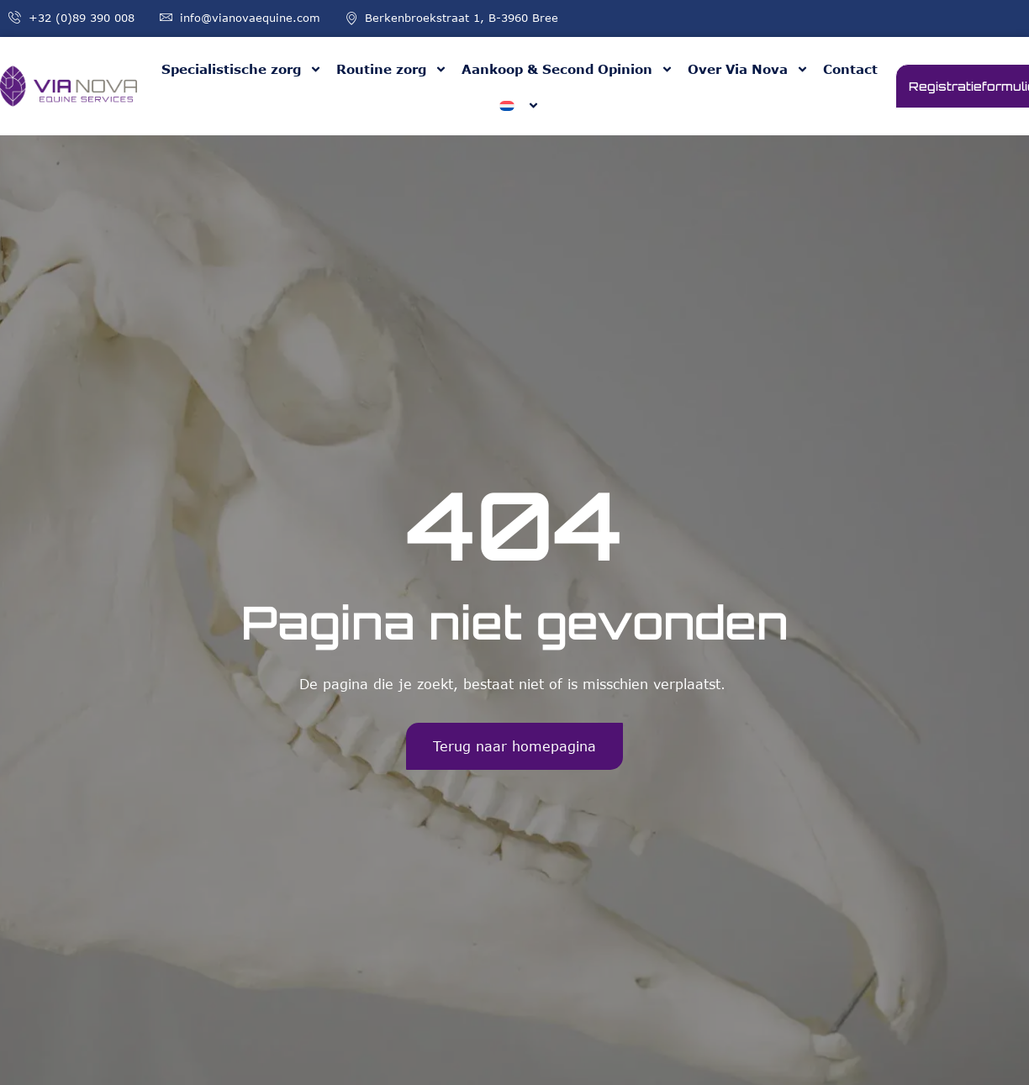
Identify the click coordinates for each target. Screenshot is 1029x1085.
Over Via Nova (748, 69)
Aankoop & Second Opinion (567, 69)
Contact (850, 68)
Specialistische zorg (241, 69)
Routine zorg (391, 69)
